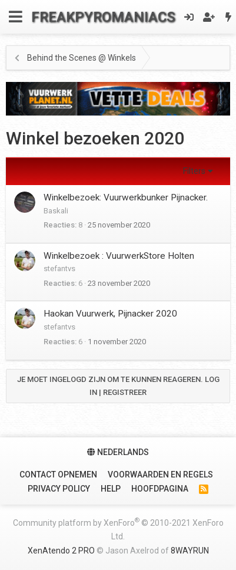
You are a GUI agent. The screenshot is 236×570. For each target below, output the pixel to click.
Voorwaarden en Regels (160, 474)
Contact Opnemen (58, 474)
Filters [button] (194, 171)
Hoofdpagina (159, 488)
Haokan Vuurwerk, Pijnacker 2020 (110, 313)
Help (111, 488)
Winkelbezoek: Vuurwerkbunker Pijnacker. (126, 197)
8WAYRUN (190, 550)
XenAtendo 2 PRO (61, 550)
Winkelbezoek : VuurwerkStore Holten (119, 256)
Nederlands (118, 452)
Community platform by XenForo (118, 528)
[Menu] (15, 16)
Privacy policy (59, 488)
